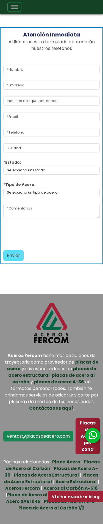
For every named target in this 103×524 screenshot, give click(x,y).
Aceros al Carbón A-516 (70, 488)
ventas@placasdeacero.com (38, 436)
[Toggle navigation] (14, 7)
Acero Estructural (76, 481)
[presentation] (35, 233)
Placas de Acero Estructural (46, 475)
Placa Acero (66, 462)
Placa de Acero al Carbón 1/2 (51, 508)
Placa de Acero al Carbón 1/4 (40, 495)
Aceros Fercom (22, 488)
